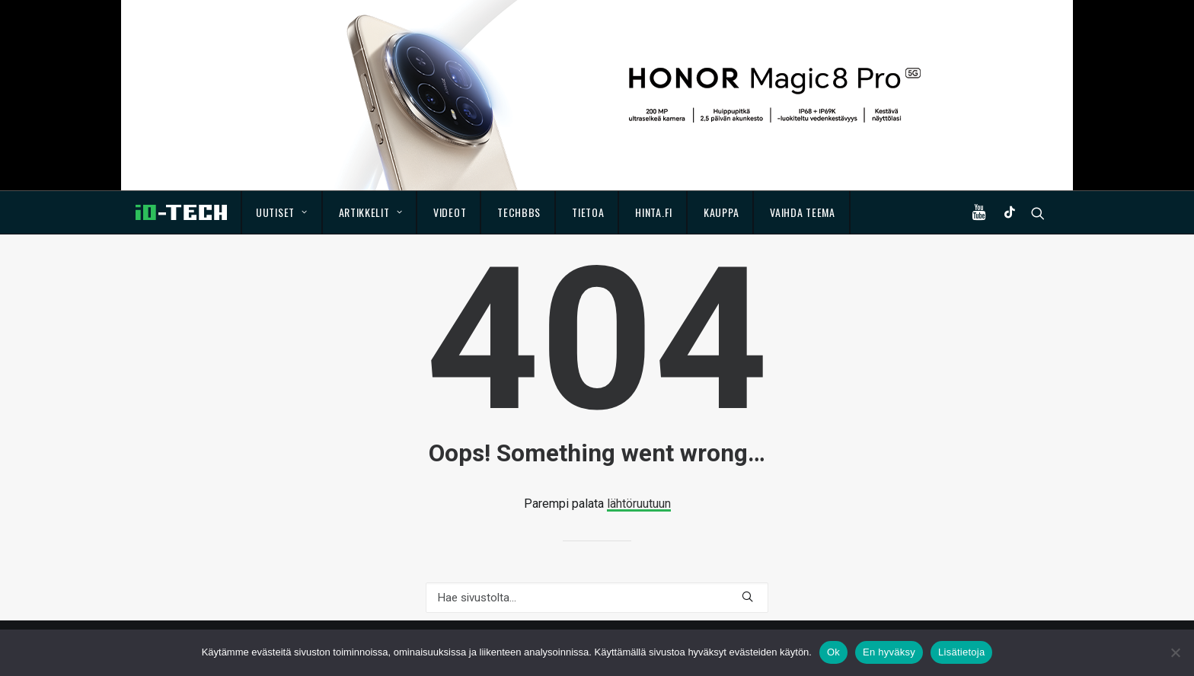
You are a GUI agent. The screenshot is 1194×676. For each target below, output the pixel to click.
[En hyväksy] (1175, 652)
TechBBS (519, 212)
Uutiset (281, 212)
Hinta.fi (653, 212)
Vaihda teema (802, 212)
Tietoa (588, 212)
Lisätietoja (961, 652)
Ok (833, 652)
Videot (449, 212)
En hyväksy (889, 652)
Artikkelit (371, 212)
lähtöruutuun (639, 503)
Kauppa (721, 212)
